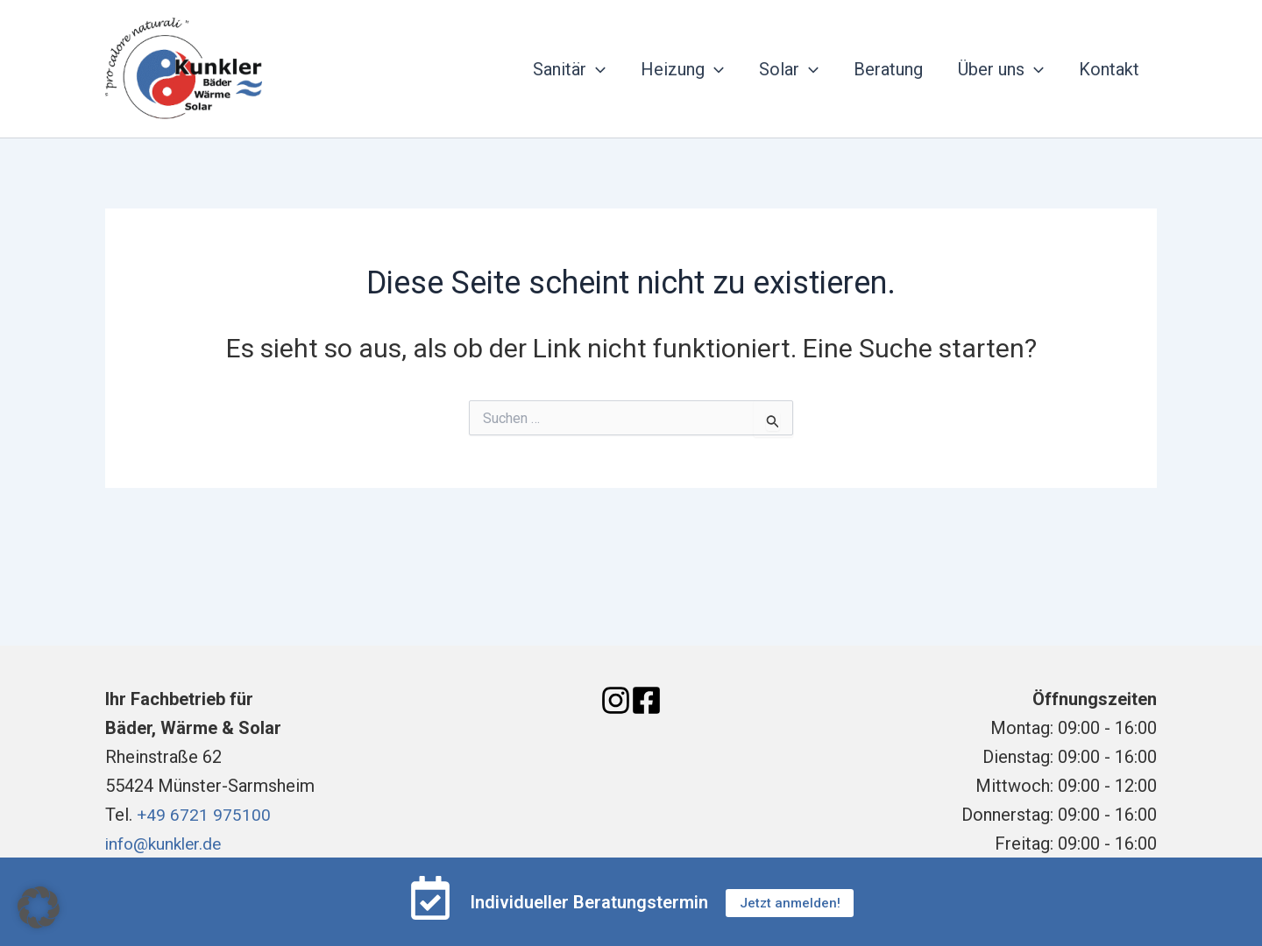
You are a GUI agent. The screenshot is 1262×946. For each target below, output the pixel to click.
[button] (38, 907)
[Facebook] (646, 700)
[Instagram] (615, 700)
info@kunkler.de (166, 843)
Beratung (888, 69)
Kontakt (1109, 69)
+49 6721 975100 (204, 814)
